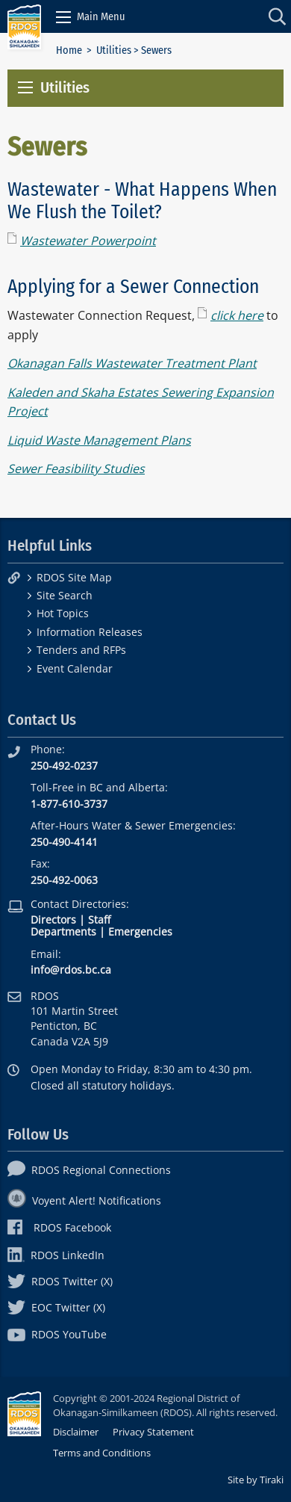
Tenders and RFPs (81, 650)
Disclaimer (75, 1431)
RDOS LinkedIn (55, 1255)
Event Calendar (75, 668)
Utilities (113, 50)
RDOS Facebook (59, 1227)
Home (69, 50)
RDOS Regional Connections (89, 1170)
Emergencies (140, 931)
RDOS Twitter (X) (60, 1281)
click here (236, 315)
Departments (63, 931)
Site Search (65, 595)
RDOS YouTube (57, 1334)
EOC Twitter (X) (56, 1307)
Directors (53, 919)
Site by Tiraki (256, 1479)
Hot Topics (63, 613)
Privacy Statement (153, 1431)
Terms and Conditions (102, 1452)
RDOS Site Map (74, 577)
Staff (99, 919)
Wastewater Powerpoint (88, 240)
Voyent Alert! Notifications (84, 1200)
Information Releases (90, 632)
